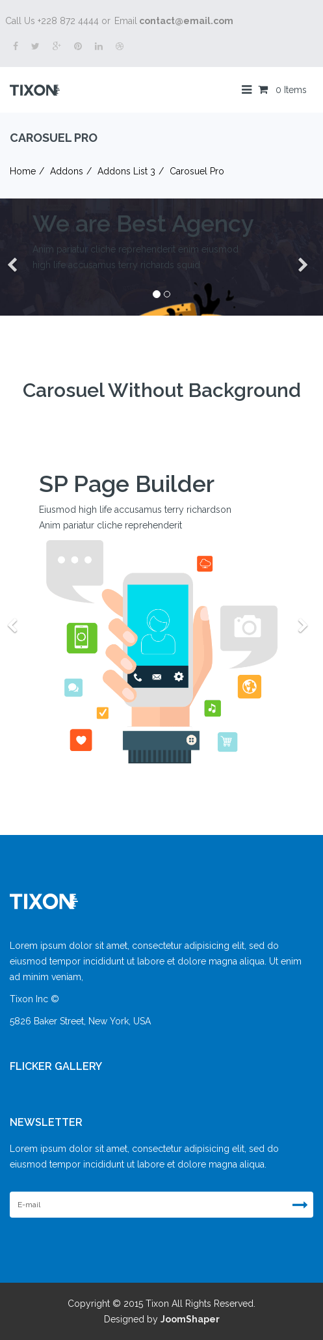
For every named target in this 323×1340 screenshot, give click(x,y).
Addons (66, 171)
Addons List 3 (126, 171)
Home (23, 171)
